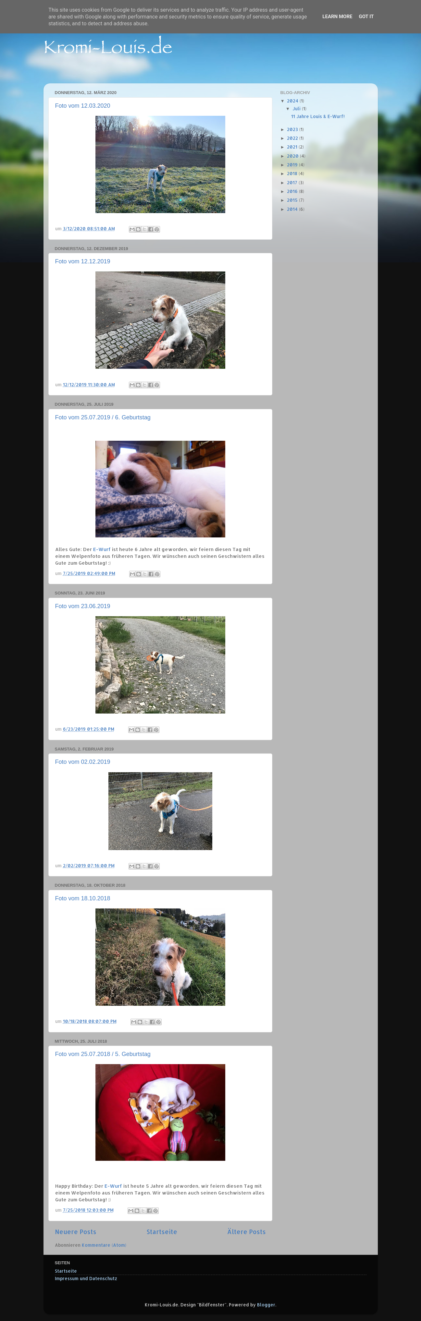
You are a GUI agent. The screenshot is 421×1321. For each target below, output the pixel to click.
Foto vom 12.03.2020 (82, 105)
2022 (293, 138)
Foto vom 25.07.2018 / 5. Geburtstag (103, 1054)
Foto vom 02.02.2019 (82, 762)
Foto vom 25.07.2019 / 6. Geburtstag (103, 417)
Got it (366, 16)
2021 (293, 147)
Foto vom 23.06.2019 (82, 606)
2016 (293, 191)
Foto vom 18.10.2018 (82, 898)
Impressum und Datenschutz (86, 1278)
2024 (293, 100)
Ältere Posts (246, 1232)
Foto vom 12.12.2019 (82, 261)
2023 (293, 129)
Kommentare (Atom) (104, 1245)
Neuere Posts (75, 1232)
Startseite (161, 1232)
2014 (293, 209)
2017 (293, 182)
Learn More (337, 16)
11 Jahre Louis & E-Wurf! (318, 116)
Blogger (266, 1304)
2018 (293, 173)
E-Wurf (102, 549)
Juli (297, 108)
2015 (293, 200)
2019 (293, 164)
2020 (293, 156)
